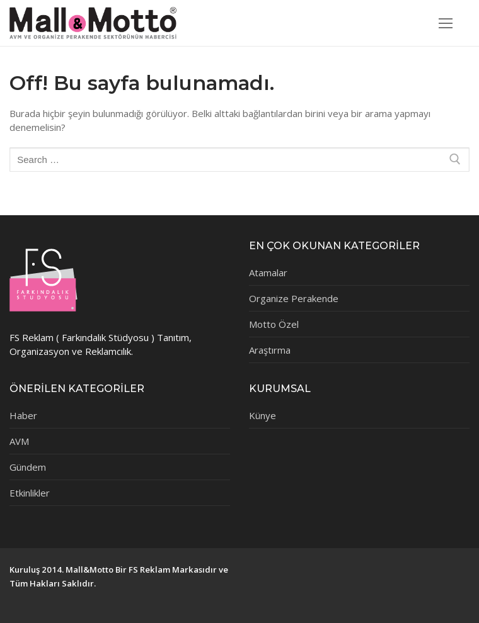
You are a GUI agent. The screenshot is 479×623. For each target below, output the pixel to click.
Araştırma (270, 350)
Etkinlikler (29, 492)
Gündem (27, 467)
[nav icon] (446, 23)
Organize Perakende (293, 298)
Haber (23, 415)
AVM (19, 441)
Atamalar (268, 272)
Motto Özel (274, 324)
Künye (262, 415)
